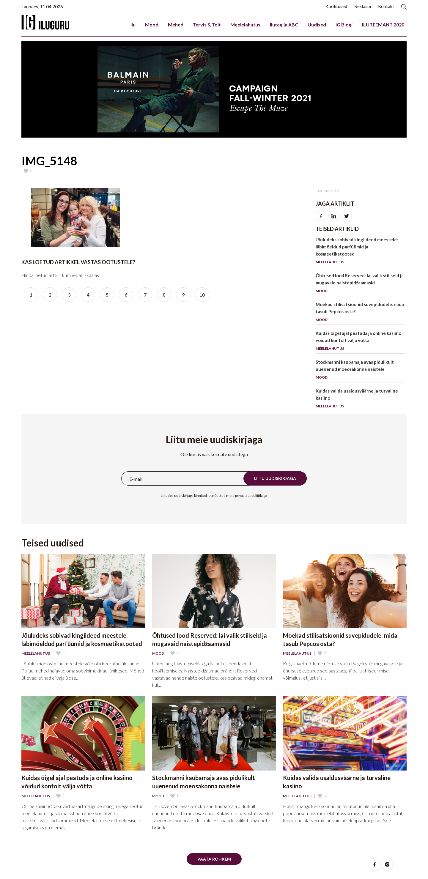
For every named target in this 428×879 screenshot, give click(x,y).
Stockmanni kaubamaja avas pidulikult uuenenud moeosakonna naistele (360, 370)
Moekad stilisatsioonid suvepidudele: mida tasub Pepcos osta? (360, 313)
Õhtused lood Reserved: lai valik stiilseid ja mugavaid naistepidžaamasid (360, 284)
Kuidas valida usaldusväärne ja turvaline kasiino (360, 399)
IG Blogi (344, 24)
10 (202, 294)
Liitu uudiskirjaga (275, 478)
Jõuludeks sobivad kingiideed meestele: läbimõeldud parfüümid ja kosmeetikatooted (360, 252)
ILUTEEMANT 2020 (383, 24)
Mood (151, 24)
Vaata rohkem (214, 858)
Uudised (317, 24)
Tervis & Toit (207, 24)
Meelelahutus (245, 24)
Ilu (133, 24)
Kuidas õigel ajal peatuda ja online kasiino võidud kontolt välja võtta (360, 341)
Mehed (175, 24)
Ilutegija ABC (284, 24)
